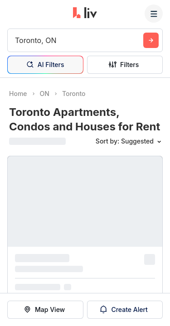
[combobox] (16, 40)
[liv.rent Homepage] (85, 13)
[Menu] (154, 14)
